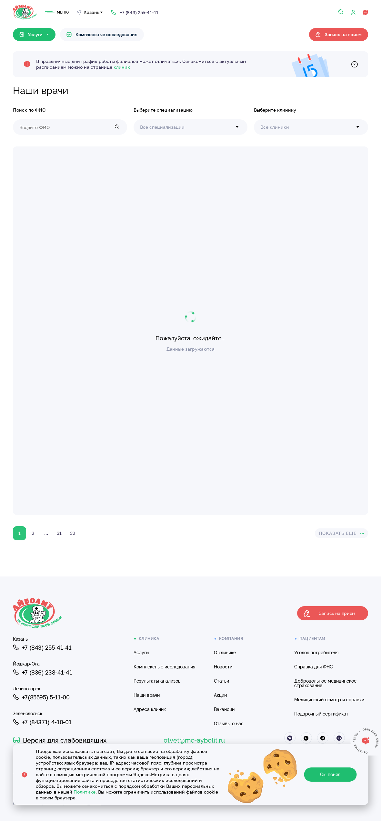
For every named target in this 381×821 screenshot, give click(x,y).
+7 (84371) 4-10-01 (42, 722)
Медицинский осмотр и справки (329, 699)
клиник (122, 67)
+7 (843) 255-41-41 (42, 647)
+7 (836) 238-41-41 (42, 672)
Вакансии (224, 709)
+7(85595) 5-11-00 (41, 697)
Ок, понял (330, 774)
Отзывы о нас (229, 723)
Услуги (141, 652)
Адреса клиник (150, 709)
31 (59, 533)
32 (72, 533)
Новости (223, 667)
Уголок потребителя (316, 652)
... (46, 533)
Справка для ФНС (313, 667)
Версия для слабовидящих (59, 740)
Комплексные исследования (101, 34)
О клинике (225, 652)
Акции (220, 695)
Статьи (221, 681)
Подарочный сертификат (321, 714)
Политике (84, 792)
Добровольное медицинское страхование (325, 683)
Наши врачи (147, 695)
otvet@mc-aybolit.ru (194, 740)
